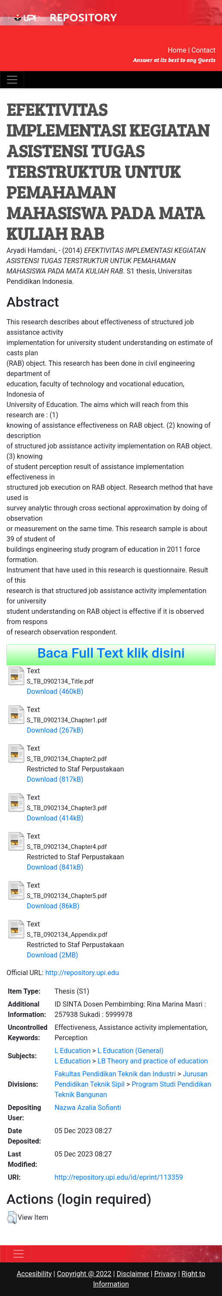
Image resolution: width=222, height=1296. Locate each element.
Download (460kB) (55, 691)
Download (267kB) (55, 730)
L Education (72, 1051)
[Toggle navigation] (12, 79)
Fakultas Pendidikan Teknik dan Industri (114, 1074)
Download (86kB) (53, 906)
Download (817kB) (55, 779)
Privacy (165, 1274)
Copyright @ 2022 (84, 1274)
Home (177, 50)
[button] (12, 1217)
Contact (203, 50)
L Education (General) (130, 1051)
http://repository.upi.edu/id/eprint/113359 (118, 1177)
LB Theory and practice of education (152, 1061)
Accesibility (34, 1274)
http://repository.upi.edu (82, 973)
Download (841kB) (55, 867)
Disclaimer (132, 1274)
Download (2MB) (52, 955)
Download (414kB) (55, 818)
